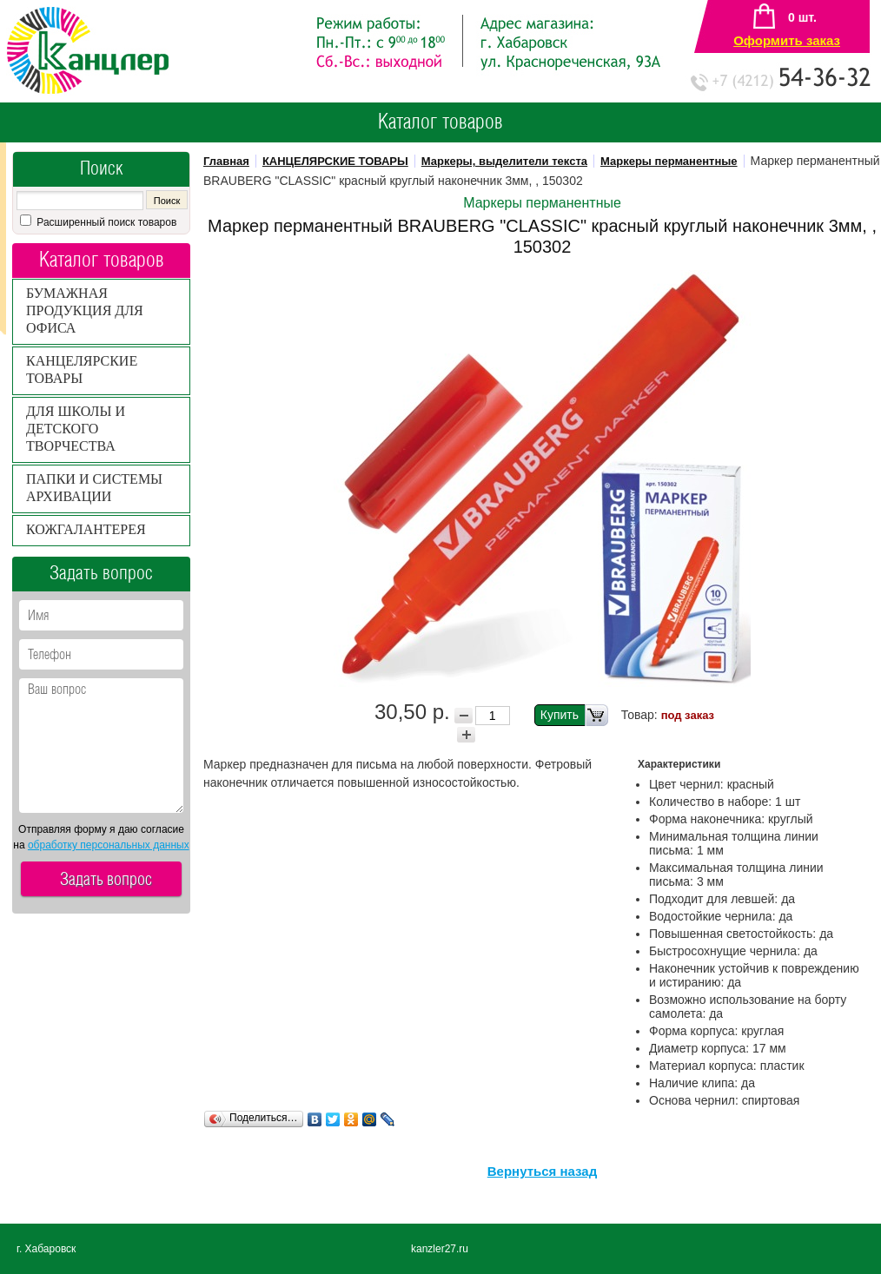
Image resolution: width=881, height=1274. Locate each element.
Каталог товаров (440, 122)
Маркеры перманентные (669, 161)
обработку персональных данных (108, 845)
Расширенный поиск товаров (105, 222)
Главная (226, 161)
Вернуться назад (542, 1171)
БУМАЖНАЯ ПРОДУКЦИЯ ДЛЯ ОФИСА (84, 310)
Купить (574, 715)
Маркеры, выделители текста (504, 161)
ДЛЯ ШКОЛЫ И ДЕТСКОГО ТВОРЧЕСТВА (75, 428)
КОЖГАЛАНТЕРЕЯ (86, 529)
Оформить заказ (786, 40)
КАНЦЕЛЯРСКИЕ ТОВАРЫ (335, 161)
